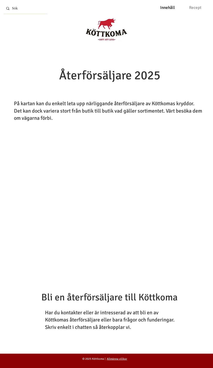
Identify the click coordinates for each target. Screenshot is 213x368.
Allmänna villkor (117, 359)
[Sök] (25, 8)
